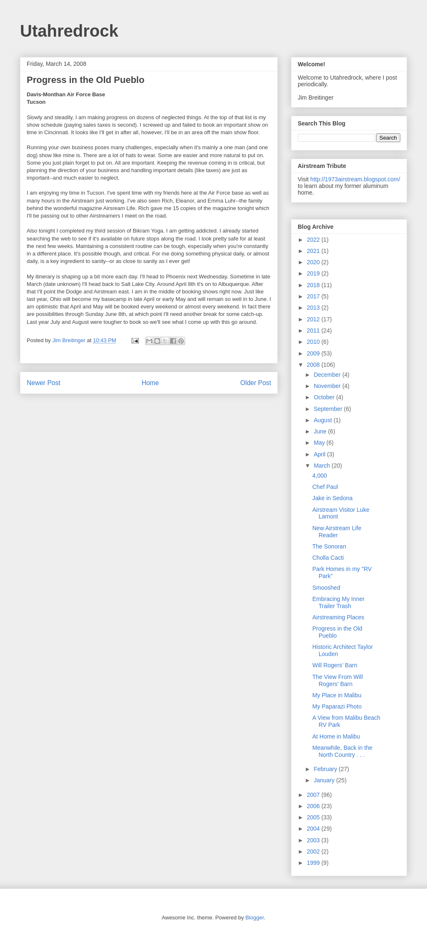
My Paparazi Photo (337, 706)
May (320, 442)
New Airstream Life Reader (336, 531)
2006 (314, 806)
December (328, 374)
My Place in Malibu (337, 695)
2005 (314, 817)
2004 (314, 828)
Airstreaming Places (338, 617)
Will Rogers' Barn (334, 665)
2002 (314, 851)
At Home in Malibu (336, 736)
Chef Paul (325, 486)
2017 (314, 296)
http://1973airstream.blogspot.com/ (355, 179)
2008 (314, 364)
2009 (314, 353)
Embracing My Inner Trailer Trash (338, 602)
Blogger (254, 917)
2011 (314, 330)
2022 (314, 239)
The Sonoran (329, 546)
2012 (314, 319)
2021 (314, 251)
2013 (314, 307)
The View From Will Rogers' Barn (337, 680)
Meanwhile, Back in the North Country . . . (342, 751)
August (323, 420)
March (323, 465)
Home (150, 382)
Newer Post (43, 382)
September (329, 409)
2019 (314, 273)
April (320, 454)
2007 (314, 794)
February (326, 769)
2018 (314, 285)
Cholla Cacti (328, 557)
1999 (314, 862)
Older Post (255, 382)
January (325, 780)
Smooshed (326, 587)
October (325, 397)
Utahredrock (69, 31)
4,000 (319, 475)
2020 (314, 262)
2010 (314, 341)
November (328, 386)
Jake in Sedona (332, 498)
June (321, 431)
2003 (314, 840)
